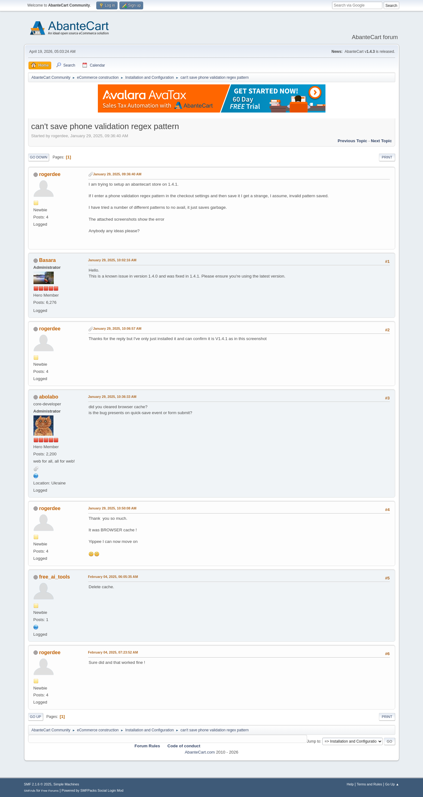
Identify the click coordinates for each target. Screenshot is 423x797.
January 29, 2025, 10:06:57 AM (117, 328)
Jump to (313, 741)
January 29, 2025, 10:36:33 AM (112, 396)
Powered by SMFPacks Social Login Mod (92, 790)
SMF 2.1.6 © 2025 (38, 784)
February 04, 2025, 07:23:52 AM (113, 652)
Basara (47, 260)
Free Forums (50, 790)
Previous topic (352, 140)
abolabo (48, 396)
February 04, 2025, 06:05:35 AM (113, 577)
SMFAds (30, 790)
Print (387, 157)
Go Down (39, 157)
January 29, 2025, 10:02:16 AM (112, 260)
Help (350, 784)
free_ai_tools (54, 576)
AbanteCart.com (200, 752)
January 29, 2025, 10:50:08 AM (112, 508)
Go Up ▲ (392, 784)
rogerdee (49, 174)
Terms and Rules (369, 784)
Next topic (381, 140)
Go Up (35, 717)
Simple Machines (66, 784)
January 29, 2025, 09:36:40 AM (117, 174)
